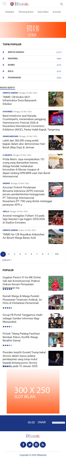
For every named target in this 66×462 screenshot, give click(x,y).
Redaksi (9, 11)
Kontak (57, 11)
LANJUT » (7, 260)
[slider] (57, 425)
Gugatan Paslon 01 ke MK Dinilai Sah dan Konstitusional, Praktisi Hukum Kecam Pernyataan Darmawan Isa (22, 282)
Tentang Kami (25, 11)
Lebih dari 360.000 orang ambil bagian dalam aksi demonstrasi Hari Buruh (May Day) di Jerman (24, 144)
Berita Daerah (16, 52)
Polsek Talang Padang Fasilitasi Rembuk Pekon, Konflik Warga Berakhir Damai (21, 337)
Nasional (13, 58)
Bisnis (11, 65)
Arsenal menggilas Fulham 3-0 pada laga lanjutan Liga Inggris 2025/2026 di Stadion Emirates (24, 219)
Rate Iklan (43, 11)
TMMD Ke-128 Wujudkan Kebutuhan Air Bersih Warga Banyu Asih (23, 236)
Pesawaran (14, 77)
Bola (10, 71)
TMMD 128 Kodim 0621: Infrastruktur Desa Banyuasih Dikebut (19, 100)
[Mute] (49, 422)
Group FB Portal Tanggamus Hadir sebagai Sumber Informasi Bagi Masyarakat (22, 318)
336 (57, 254)
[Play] (11, 423)
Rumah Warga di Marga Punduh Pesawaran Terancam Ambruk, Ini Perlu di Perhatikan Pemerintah (22, 300)
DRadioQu (41, 455)
